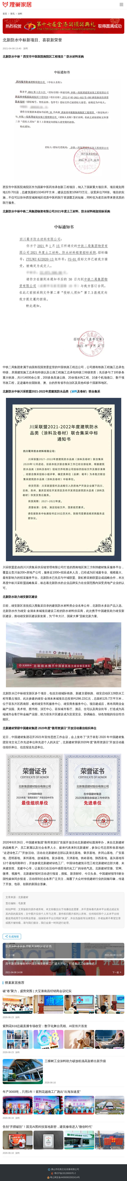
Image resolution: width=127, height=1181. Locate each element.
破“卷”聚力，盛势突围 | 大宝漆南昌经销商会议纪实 (37, 991)
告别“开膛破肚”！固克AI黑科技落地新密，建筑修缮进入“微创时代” (47, 1125)
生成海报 (12, 936)
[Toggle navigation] (121, 4)
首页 (5, 13)
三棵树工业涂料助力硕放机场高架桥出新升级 (75, 1060)
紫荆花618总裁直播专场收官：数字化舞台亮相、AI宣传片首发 (45, 1025)
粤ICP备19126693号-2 (65, 1172)
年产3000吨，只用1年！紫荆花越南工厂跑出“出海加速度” (42, 1091)
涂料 (25, 48)
